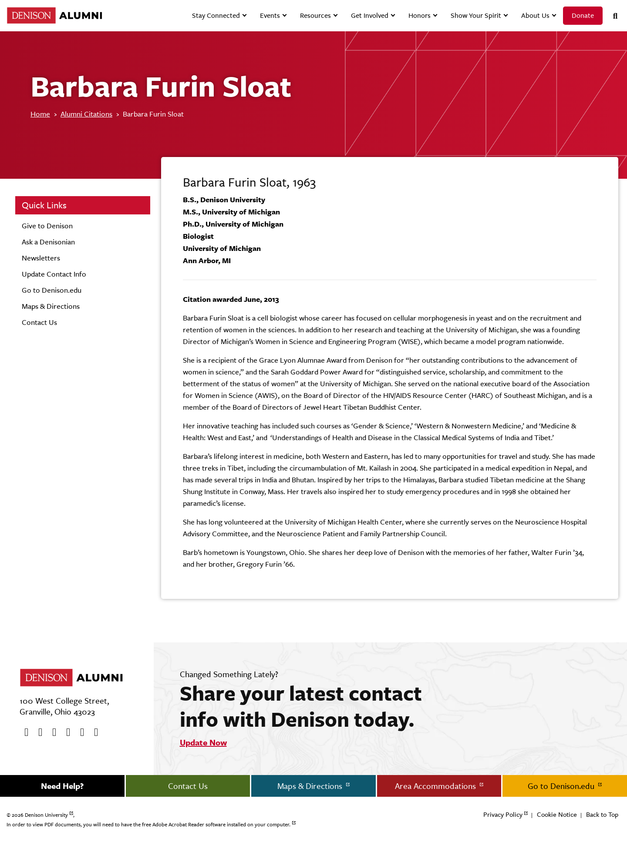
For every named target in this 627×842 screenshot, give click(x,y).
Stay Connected (216, 15)
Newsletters (41, 258)
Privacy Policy (502, 814)
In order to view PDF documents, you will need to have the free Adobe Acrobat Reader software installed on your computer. (148, 824)
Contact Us (39, 322)
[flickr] (79, 732)
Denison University (46, 815)
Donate (583, 15)
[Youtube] (51, 732)
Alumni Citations (86, 114)
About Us (535, 15)
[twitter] (37, 732)
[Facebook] (23, 732)
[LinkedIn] (93, 732)
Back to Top (602, 814)
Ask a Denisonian (48, 242)
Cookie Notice (557, 814)
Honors (419, 15)
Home (40, 114)
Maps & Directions (51, 306)
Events (270, 15)
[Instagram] (65, 732)
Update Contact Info (54, 274)
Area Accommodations (436, 786)
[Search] (611, 16)
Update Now (203, 742)
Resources (315, 15)
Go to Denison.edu (51, 290)
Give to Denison (47, 226)
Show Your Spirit (476, 15)
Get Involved (369, 15)
